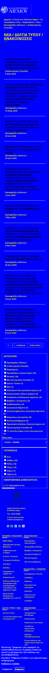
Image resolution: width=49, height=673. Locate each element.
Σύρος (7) (11, 471)
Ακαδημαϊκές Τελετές (33, 574)
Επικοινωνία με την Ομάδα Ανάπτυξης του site (33, 642)
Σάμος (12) (11, 467)
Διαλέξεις (28, 578)
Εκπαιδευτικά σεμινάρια (30, 586)
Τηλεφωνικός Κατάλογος (30, 614)
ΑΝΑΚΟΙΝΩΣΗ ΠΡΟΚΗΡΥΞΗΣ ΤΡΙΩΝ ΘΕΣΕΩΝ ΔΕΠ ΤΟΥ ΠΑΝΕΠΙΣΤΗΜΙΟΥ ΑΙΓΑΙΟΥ (23, 149)
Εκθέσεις (28, 581)
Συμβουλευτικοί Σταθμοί (9, 551)
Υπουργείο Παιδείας (11, 560)
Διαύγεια (6, 564)
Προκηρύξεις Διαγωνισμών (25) (21, 373)
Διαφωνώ (19, 669)
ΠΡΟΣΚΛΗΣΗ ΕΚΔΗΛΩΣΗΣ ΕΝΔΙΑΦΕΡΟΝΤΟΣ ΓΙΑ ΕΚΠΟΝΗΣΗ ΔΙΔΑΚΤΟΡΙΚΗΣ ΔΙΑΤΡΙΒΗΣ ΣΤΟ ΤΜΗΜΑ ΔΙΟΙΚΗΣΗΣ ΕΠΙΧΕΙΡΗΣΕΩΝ (22, 64)
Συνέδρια (28, 601)
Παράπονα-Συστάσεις (33, 622)
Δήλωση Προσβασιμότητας (32, 635)
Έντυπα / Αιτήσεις (10, 556)
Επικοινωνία (29, 619)
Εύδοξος (6, 568)
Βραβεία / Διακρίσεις (33, 550)
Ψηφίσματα (28, 22)
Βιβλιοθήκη (7, 541)
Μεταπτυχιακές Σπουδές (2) (20, 380)
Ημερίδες (28, 591)
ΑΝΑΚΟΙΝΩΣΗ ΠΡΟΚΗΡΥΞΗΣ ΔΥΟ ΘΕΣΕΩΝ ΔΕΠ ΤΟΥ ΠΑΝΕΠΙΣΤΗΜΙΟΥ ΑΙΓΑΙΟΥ (23, 209)
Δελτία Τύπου (9, 613)
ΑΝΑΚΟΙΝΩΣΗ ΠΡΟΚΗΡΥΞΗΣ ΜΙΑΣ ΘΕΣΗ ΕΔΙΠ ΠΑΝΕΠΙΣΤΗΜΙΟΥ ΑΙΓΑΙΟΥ (23, 258)
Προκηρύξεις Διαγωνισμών (30, 542)
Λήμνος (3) (11, 474)
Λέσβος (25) (12, 460)
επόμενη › (21, 345)
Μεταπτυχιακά (30, 558)
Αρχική (7, 19)
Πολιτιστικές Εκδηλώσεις (30, 596)
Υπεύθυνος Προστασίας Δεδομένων (29, 628)
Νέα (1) (10, 387)
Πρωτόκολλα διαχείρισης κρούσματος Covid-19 (12, 596)
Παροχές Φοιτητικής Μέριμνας (11, 546)
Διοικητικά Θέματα (32, 554)
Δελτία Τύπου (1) (15, 383)
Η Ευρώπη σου (9, 577)
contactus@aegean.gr (15, 520)
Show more (7, 437)
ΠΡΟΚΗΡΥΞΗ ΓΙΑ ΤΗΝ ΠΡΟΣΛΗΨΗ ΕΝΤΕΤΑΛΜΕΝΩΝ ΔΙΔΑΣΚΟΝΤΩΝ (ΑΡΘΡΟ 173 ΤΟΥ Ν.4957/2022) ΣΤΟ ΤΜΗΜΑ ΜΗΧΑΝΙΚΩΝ (22, 126)
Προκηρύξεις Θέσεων (14, 25)
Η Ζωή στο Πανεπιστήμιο (25, 19)
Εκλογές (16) (12, 376)
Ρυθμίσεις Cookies (10, 663)
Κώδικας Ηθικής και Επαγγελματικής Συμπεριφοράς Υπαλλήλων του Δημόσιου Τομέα (11, 585)
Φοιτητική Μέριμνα (32, 562)
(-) (4, 485)
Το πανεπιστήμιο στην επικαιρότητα (12, 618)
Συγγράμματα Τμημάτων (8, 572)
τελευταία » (35, 345)
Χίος (38, 22)
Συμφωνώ (7, 669)
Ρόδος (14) (11, 464)
